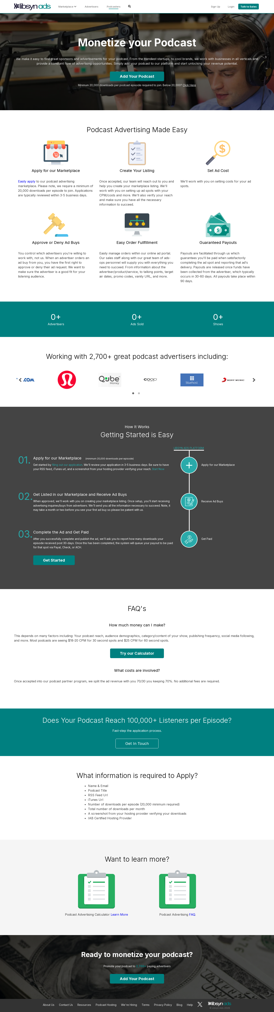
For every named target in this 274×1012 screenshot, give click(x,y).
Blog (179, 1004)
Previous (20, 380)
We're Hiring (129, 1004)
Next (253, 380)
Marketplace (67, 6)
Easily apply (26, 181)
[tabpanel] (34, 379)
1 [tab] (133, 393)
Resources (84, 1004)
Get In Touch (137, 743)
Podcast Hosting (106, 1004)
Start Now (158, 469)
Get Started (54, 560)
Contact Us (66, 1004)
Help (190, 1004)
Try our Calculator (137, 653)
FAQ (192, 914)
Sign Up (215, 6)
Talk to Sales (248, 6)
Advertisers (91, 6)
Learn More (119, 914)
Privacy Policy (163, 1004)
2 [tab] (139, 393)
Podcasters (113, 6)
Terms (145, 1004)
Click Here (189, 85)
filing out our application (67, 464)
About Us (48, 1004)
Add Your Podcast (137, 76)
